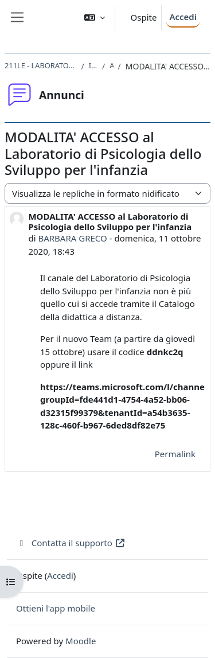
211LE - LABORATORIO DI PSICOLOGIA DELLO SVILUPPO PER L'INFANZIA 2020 (40, 65)
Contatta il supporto (71, 542)
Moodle (80, 641)
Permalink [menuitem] (175, 454)
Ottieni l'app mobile (55, 608)
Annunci (111, 65)
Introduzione (93, 65)
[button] (94, 17)
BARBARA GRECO (72, 238)
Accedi (183, 16)
